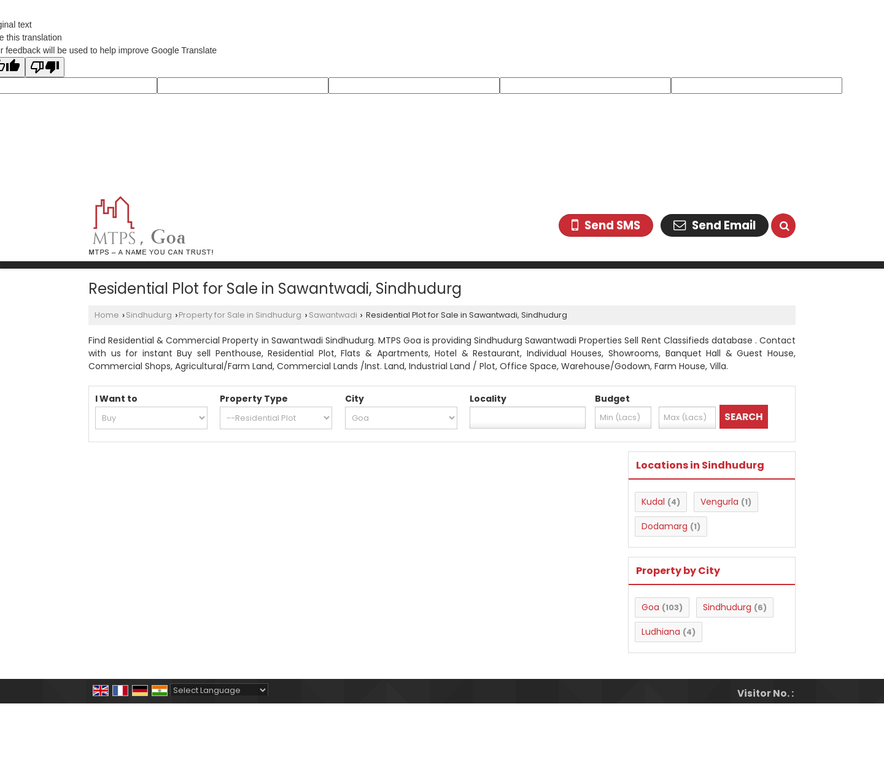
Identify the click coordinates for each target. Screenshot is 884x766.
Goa (650, 607)
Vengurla (719, 502)
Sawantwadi (333, 315)
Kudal (653, 502)
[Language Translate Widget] (219, 690)
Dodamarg (665, 526)
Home (107, 315)
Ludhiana (661, 632)
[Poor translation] (44, 67)
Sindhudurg (149, 315)
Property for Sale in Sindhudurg (240, 315)
